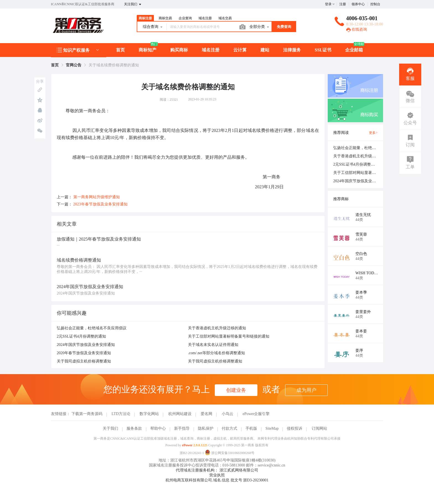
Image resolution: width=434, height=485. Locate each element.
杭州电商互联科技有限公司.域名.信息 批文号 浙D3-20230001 (217, 480)
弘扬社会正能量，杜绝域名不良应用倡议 (91, 328)
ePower (187, 445)
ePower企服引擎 (256, 414)
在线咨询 (356, 29)
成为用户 (306, 390)
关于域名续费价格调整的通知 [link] (114, 65)
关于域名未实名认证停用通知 (213, 345)
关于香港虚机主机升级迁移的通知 (217, 328)
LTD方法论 (121, 414)
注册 (342, 4)
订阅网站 (319, 428)
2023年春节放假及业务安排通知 (100, 204)
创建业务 (236, 390)
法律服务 (292, 50)
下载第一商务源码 (86, 414)
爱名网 (206, 414)
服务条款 (134, 428)
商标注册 (145, 18)
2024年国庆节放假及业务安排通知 (86, 345)
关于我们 (110, 428)
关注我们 (133, 4)
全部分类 (259, 27)
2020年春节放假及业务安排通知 (84, 353)
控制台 (375, 4)
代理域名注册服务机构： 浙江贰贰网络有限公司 (217, 470)
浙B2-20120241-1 (192, 453)
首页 (120, 50)
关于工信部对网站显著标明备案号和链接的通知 (228, 336)
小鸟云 (227, 414)
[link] (55, 65)
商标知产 (147, 50)
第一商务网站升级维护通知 (96, 197)
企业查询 (185, 18)
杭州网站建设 (180, 414)
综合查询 (153, 27)
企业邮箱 (354, 50)
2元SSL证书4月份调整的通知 (81, 336)
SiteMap (271, 428)
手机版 (251, 428)
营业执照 (217, 475)
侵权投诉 (294, 428)
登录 (328, 4)
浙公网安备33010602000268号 (229, 453)
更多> (373, 133)
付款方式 (229, 428)
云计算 (240, 50)
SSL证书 (323, 50)
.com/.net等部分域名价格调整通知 (216, 353)
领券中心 (358, 4)
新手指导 (182, 428)
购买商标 (179, 50)
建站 (264, 50)
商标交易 (165, 18)
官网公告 (73, 65)
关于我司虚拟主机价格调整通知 (84, 361)
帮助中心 (158, 428)
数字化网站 (149, 414)
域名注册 (205, 18)
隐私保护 (205, 428)
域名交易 (225, 18)
